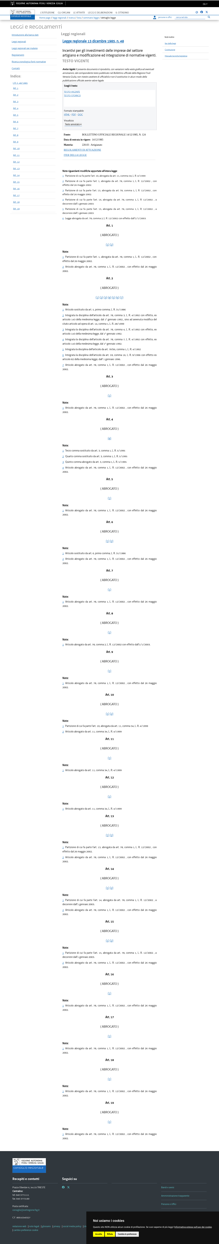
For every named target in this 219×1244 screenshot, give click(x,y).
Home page (44, 17)
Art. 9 (15, 141)
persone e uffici (162, 17)
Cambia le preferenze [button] (127, 1234)
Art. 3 (15, 101)
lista (79, 17)
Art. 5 (15, 114)
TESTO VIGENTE (72, 91)
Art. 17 (16, 195)
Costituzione (170, 49)
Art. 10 (16, 148)
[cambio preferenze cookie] (26, 1230)
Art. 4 (15, 108)
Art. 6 (15, 121)
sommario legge (91, 17)
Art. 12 (16, 161)
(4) (109, 297)
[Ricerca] (190, 17)
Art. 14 (16, 175)
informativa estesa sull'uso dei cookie (193, 1227)
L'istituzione (47, 12)
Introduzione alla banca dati (25, 34)
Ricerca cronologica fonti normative (29, 61)
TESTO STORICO (72, 95)
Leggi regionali (19, 41)
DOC (80, 114)
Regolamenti (18, 55)
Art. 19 (16, 208)
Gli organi (64, 12)
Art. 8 (15, 135)
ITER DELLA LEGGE (75, 155)
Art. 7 (15, 128)
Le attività (79, 12)
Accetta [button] (98, 1234)
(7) (121, 297)
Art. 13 (16, 168)
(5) (113, 297)
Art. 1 (15, 88)
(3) (105, 297)
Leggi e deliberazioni (100, 12)
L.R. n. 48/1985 (20, 83)
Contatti (16, 68)
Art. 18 (16, 202)
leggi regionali (59, 17)
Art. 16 (16, 188)
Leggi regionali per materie (25, 48)
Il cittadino (122, 12)
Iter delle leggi (170, 43)
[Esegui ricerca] (208, 17)
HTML (67, 114)
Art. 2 (15, 94)
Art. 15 (16, 181)
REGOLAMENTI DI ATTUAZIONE (82, 150)
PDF (74, 114)
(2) (111, 245)
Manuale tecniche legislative (176, 56)
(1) (107, 245)
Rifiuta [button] (110, 1234)
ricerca (72, 17)
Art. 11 (16, 155)
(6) (117, 297)
